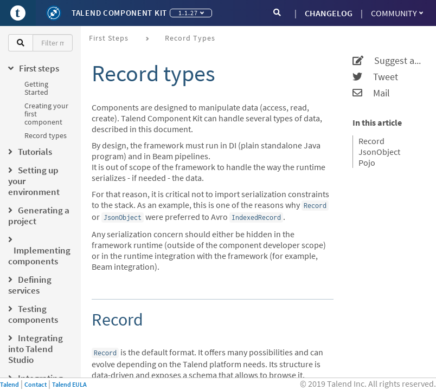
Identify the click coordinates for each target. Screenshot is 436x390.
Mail (371, 93)
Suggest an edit (387, 60)
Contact (35, 384)
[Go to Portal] (18, 13)
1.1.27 (191, 13)
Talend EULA (69, 384)
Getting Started (36, 88)
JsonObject (379, 151)
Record (371, 140)
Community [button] (397, 13)
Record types (45, 135)
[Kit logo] (54, 13)
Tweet (375, 77)
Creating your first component (46, 114)
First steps (109, 38)
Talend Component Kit (119, 13)
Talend (9, 384)
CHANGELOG (328, 13)
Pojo (366, 162)
